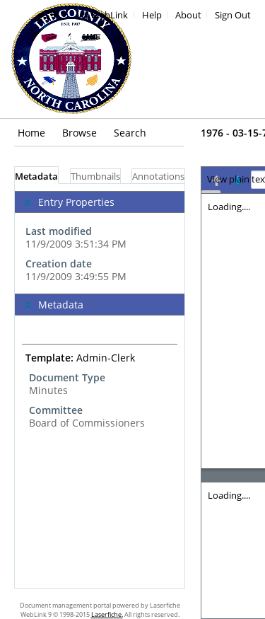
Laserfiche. (107, 614)
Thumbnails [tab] (95, 176)
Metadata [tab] (36, 176)
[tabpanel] (99, 386)
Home (31, 132)
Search (130, 132)
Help (152, 15)
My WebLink (102, 15)
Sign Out (233, 15)
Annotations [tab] (158, 176)
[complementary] (99, 239)
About (188, 15)
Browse (79, 132)
